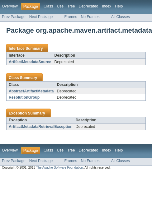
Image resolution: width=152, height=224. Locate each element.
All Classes (120, 17)
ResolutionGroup (24, 97)
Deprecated (88, 6)
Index (106, 6)
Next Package (41, 17)
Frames (70, 17)
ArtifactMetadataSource (30, 62)
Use (60, 6)
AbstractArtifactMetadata (31, 91)
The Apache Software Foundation (59, 167)
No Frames (90, 17)
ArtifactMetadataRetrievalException (41, 126)
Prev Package (14, 17)
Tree (71, 6)
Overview (10, 6)
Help (119, 6)
